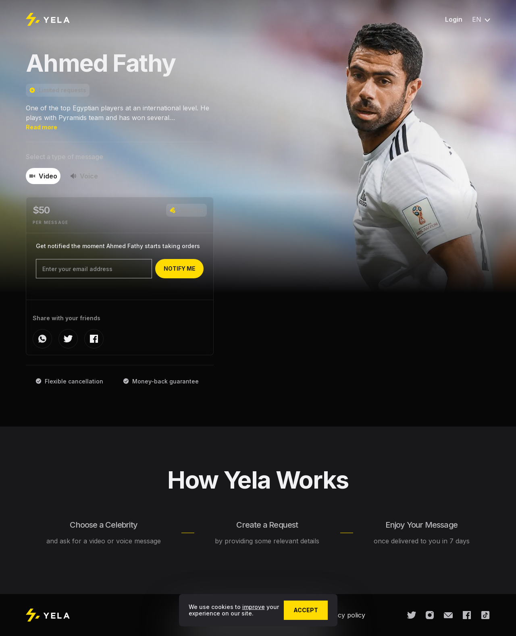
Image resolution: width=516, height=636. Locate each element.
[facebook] (94, 338)
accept (305, 610)
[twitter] (68, 338)
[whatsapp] (42, 338)
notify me (180, 268)
